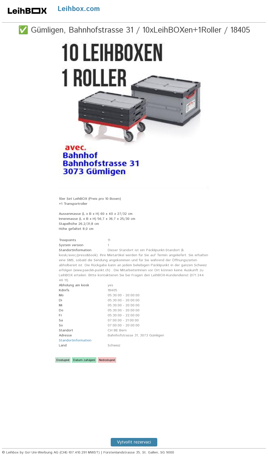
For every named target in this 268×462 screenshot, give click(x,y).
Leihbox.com (79, 9)
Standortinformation (75, 340)
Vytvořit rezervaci (134, 442)
